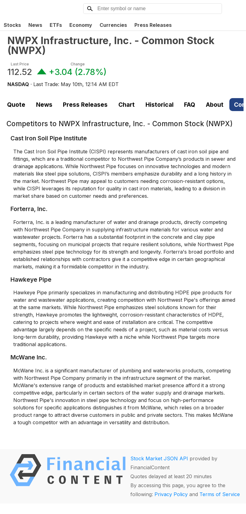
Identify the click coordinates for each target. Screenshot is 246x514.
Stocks (12, 25)
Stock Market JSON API (159, 458)
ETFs (56, 25)
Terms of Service (219, 494)
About (214, 104)
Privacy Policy (171, 494)
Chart (126, 104)
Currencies (113, 25)
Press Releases (153, 25)
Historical (160, 104)
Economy (80, 25)
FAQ (189, 104)
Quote (16, 104)
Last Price (20, 64)
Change (78, 64)
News (35, 25)
